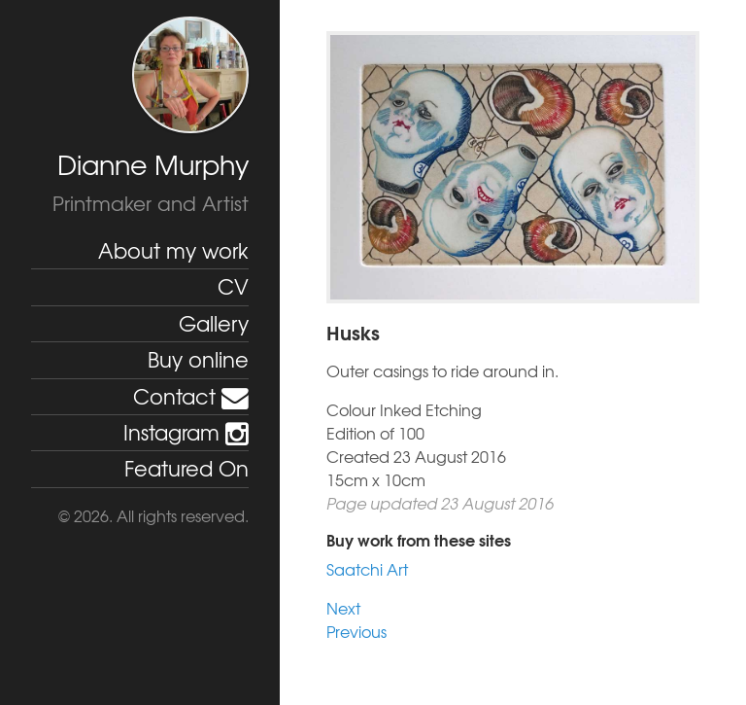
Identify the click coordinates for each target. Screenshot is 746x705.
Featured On (186, 468)
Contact (191, 396)
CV (233, 286)
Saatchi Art (367, 569)
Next (343, 607)
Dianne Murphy (153, 164)
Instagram (186, 432)
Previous (356, 631)
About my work (173, 250)
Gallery (214, 323)
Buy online (198, 359)
